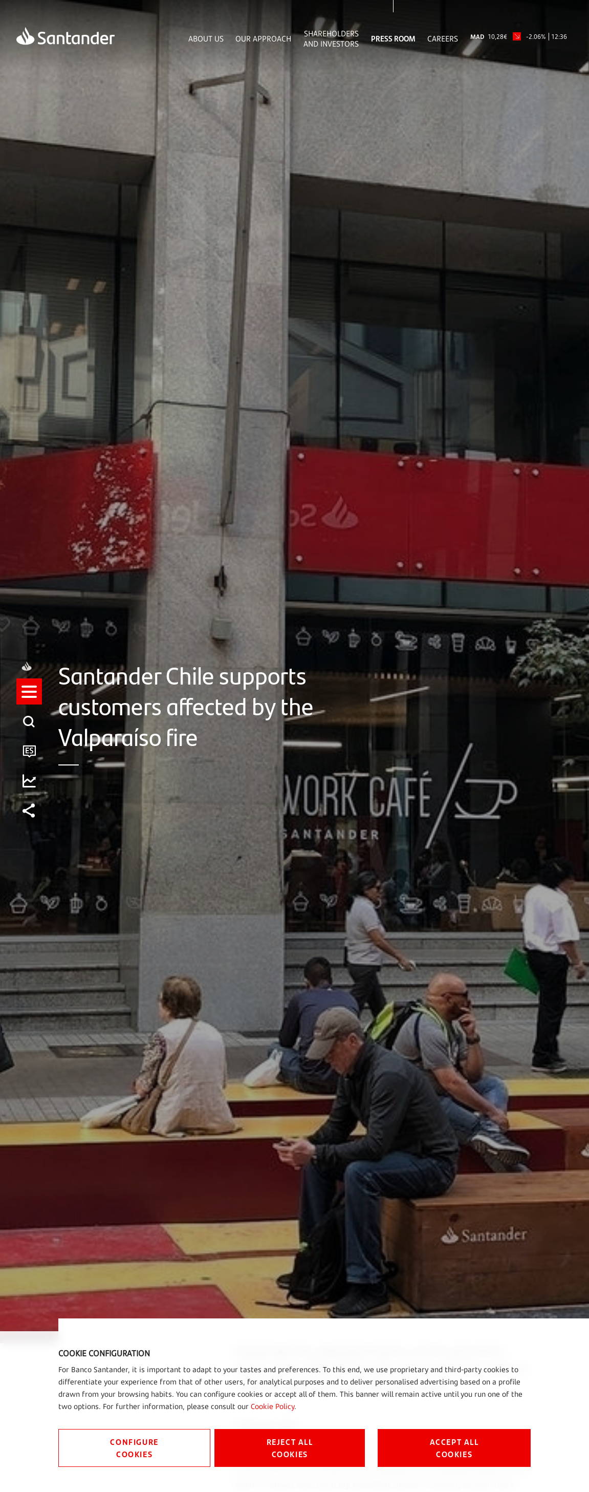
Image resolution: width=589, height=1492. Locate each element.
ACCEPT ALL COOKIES (454, 1448)
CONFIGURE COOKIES (134, 1448)
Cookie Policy (272, 1406)
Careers (442, 38)
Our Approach (263, 38)
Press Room (393, 38)
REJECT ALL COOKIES (290, 1448)
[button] (29, 701)
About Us (206, 38)
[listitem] (29, 701)
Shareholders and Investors (331, 38)
